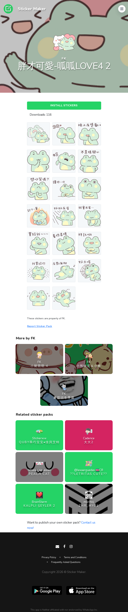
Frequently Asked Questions (66, 562)
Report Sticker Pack (39, 326)
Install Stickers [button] (64, 105)
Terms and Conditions (75, 557)
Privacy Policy (49, 557)
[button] (122, 9)
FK (64, 59)
